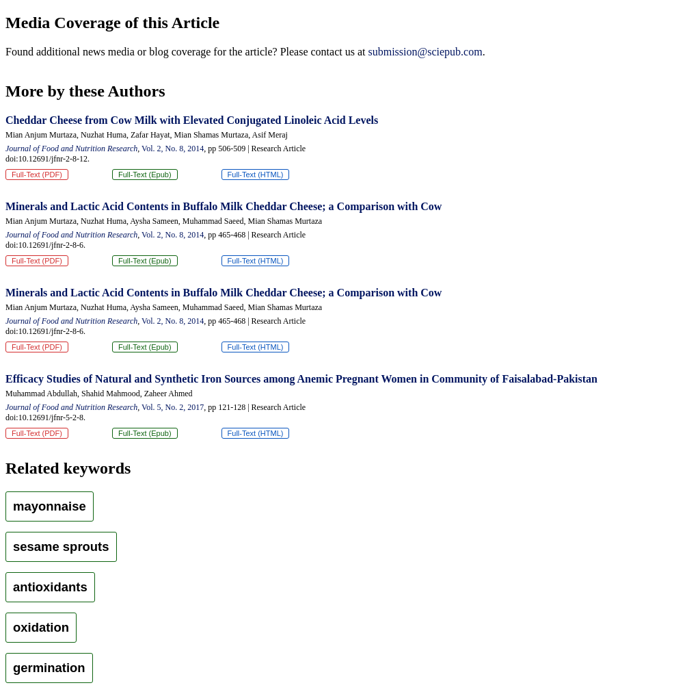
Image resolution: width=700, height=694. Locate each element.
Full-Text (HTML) (256, 174)
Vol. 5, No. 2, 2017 (173, 407)
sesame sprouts (61, 546)
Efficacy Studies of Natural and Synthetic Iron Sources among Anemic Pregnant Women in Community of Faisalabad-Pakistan (301, 379)
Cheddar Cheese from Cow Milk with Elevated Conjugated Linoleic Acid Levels (191, 120)
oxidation (41, 627)
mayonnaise (49, 506)
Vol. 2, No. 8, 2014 (173, 148)
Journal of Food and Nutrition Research (71, 148)
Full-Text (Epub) (145, 174)
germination (49, 667)
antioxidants (50, 587)
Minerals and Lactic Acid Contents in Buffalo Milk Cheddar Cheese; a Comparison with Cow (223, 206)
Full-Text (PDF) (37, 174)
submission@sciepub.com (425, 51)
